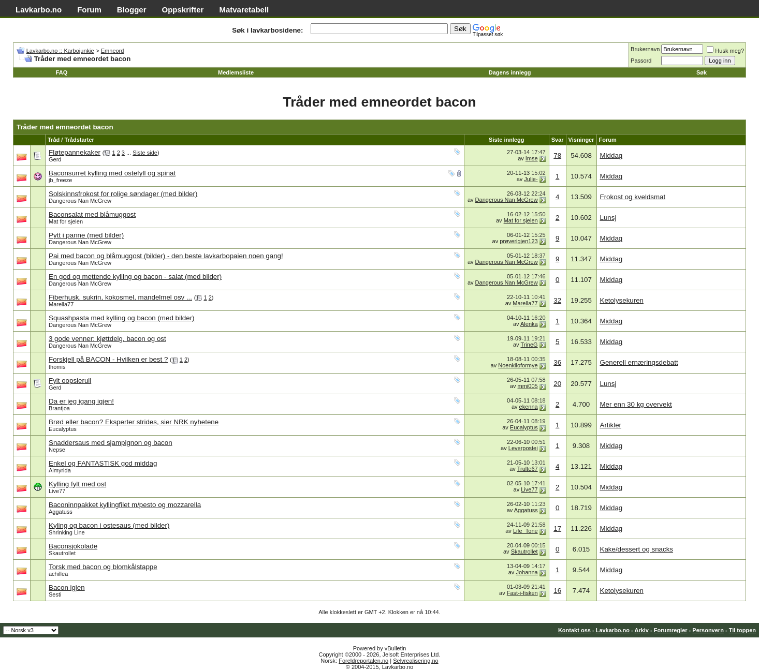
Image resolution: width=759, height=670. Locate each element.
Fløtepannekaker (74, 152)
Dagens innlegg (510, 72)
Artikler (610, 425)
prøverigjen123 (518, 241)
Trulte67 (527, 469)
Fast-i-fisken (522, 593)
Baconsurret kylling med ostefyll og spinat (112, 173)
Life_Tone (525, 531)
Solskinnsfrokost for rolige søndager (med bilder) (123, 194)
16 (557, 590)
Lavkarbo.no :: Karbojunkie (60, 51)
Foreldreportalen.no (363, 661)
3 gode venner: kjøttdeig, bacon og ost (107, 339)
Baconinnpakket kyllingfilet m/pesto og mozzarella (125, 505)
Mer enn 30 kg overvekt (636, 404)
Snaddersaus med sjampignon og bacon (110, 442)
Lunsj (608, 217)
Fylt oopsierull (70, 380)
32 (557, 300)
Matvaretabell (244, 9)
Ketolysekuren (622, 300)
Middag (611, 155)
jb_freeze (60, 180)
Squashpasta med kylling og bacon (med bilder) (122, 318)
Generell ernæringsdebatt (639, 362)
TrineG (528, 344)
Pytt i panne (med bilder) (86, 235)
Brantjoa (59, 408)
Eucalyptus (63, 429)
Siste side (145, 153)
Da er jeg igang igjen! (81, 401)
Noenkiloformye (517, 365)
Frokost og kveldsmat (633, 197)
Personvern (708, 630)
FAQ (62, 72)
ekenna (528, 407)
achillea (58, 574)
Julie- (530, 179)
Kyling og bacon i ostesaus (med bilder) (109, 525)
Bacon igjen (67, 587)
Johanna (526, 572)
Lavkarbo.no (39, 9)
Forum (89, 9)
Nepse (57, 449)
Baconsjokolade (73, 546)
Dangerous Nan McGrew (80, 201)
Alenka (529, 324)
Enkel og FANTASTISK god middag (103, 463)
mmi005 (528, 386)
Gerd (55, 159)
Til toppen (742, 630)
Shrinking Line (67, 532)
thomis (57, 367)
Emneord (112, 51)
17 (557, 528)
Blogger (132, 9)
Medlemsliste (236, 72)
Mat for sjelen (66, 221)
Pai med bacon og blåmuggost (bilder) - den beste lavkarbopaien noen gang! (166, 256)
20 (557, 384)
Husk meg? (725, 51)
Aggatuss (60, 512)
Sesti (55, 594)
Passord (641, 60)
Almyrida (60, 470)
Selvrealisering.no (415, 661)
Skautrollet (62, 553)
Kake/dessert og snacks (637, 549)
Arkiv (641, 630)
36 (557, 362)
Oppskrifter (183, 9)
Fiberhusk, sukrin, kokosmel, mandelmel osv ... (120, 297)
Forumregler (671, 630)
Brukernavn (645, 49)
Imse (532, 158)
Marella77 (61, 304)
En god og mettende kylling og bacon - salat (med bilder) (135, 276)
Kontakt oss (574, 630)
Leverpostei (523, 448)
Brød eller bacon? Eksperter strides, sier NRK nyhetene (133, 422)
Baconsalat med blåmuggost (92, 214)
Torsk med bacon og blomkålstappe (103, 567)
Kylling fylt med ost (77, 484)
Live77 (57, 491)
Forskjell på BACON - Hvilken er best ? (108, 359)
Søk (701, 72)
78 (557, 155)
